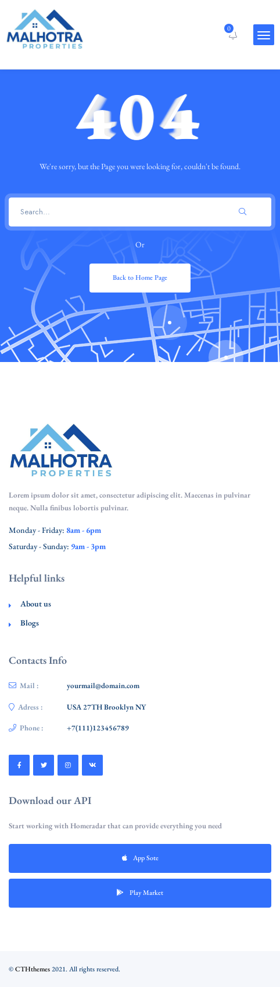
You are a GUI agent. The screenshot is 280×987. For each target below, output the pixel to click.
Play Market (140, 892)
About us (35, 603)
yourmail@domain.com (103, 685)
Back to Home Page (140, 277)
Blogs (29, 622)
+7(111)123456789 (98, 728)
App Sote (140, 857)
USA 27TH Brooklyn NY (106, 707)
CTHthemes (32, 969)
